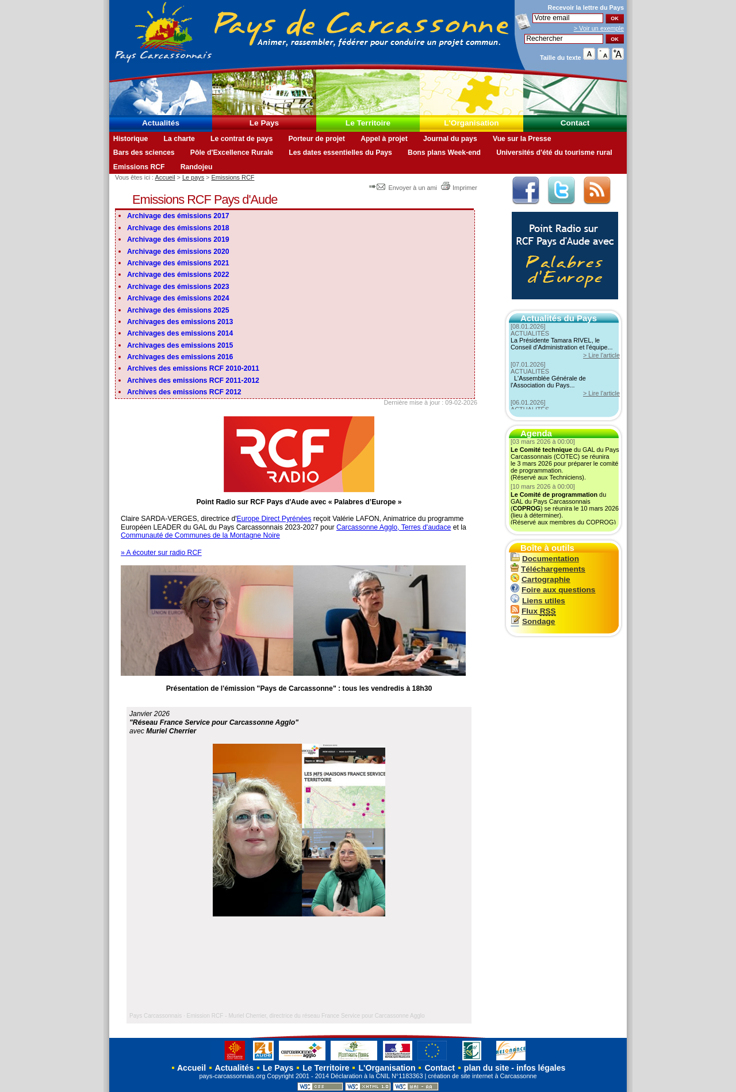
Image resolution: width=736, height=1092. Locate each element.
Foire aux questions (553, 589)
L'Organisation (471, 123)
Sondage (533, 621)
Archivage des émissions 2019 (178, 239)
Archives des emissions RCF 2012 (184, 392)
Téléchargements (548, 569)
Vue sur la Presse (522, 139)
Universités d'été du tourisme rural (554, 153)
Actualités (160, 123)
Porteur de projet (316, 139)
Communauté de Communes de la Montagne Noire (200, 535)
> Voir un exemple (599, 28)
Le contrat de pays (241, 139)
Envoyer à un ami (404, 187)
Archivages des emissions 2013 (180, 322)
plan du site (486, 1067)
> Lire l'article (601, 355)
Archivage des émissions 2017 (178, 216)
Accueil (165, 177)
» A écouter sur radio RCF (161, 553)
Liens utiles (538, 600)
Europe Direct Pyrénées (274, 519)
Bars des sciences (144, 153)
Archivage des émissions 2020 (178, 252)
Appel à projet (384, 139)
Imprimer (458, 187)
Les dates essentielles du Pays (340, 153)
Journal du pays (450, 139)
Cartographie (540, 579)
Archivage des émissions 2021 (178, 263)
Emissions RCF (139, 167)
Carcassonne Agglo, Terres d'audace (393, 527)
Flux (533, 611)
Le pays (193, 177)
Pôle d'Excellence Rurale (231, 153)
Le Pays (264, 123)
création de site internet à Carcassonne (482, 1075)
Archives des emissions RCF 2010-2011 (193, 368)
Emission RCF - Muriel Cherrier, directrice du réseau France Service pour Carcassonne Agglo (306, 1016)
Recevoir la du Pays (586, 7)
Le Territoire (368, 123)
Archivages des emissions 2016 (180, 357)
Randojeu (197, 167)
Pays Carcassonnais (155, 1016)
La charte (178, 139)
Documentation (545, 558)
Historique (130, 139)
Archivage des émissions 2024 (178, 298)
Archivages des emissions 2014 (180, 333)
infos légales (541, 1067)
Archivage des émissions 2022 (178, 275)
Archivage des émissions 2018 (178, 228)
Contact (575, 123)
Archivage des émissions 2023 (178, 287)
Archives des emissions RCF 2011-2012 (193, 380)
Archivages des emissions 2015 (180, 345)
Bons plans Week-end (444, 153)
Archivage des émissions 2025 (178, 310)
